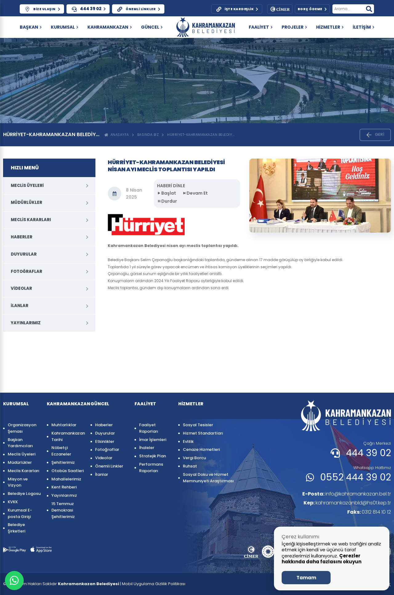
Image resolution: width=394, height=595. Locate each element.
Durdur (167, 201)
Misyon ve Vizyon (18, 482)
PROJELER (294, 27)
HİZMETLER (330, 27)
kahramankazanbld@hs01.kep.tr (347, 502)
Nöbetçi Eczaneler (61, 451)
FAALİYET (260, 27)
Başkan (31, 27)
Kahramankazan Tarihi (67, 436)
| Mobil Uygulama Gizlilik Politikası (152, 584)
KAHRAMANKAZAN (109, 27)
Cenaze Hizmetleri (201, 449)
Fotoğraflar (26, 271)
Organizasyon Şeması (22, 428)
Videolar (21, 288)
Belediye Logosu (24, 493)
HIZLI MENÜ (25, 167)
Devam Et (195, 193)
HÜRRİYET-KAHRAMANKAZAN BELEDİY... (201, 134)
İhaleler (146, 448)
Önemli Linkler (109, 466)
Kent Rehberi (64, 487)
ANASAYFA (116, 134)
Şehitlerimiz (63, 462)
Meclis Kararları (31, 220)
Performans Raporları (151, 467)
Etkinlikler (104, 441)
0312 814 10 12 (369, 512)
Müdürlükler (26, 202)
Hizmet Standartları (203, 433)
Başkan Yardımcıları (20, 443)
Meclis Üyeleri (27, 185)
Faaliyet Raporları (148, 428)
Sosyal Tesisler (198, 425)
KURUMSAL (64, 27)
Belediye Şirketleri (16, 528)
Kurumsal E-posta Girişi (20, 513)
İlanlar (19, 306)
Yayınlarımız (26, 323)
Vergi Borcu (194, 458)
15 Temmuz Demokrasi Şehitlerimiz (63, 510)
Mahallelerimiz (66, 479)
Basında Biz (148, 134)
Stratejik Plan (152, 456)
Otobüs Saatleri (67, 471)
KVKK (13, 502)
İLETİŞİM (363, 27)
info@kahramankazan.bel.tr (346, 493)
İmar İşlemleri (152, 440)
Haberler (21, 237)
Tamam (306, 577)
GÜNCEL (152, 27)
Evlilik (188, 441)
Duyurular (24, 254)
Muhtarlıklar (63, 425)
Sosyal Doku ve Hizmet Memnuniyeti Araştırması (208, 478)
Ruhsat (190, 466)
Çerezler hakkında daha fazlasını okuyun (321, 558)
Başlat (166, 193)
